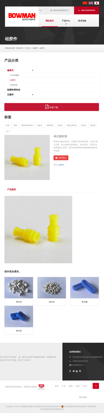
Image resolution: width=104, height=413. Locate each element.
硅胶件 (42, 48)
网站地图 (83, 397)
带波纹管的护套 (27, 125)
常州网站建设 (45, 409)
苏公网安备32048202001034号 (74, 406)
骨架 (15, 125)
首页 (57, 386)
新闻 (71, 386)
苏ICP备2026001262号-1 (52, 406)
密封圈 (84, 302)
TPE (7, 131)
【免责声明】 (92, 406)
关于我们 (50, 33)
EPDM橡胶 (14, 75)
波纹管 (39, 125)
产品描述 (11, 189)
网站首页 (50, 21)
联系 (78, 386)
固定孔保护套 (72, 125)
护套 (7, 125)
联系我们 (82, 33)
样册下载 (51, 107)
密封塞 (93, 125)
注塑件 (10, 94)
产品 (64, 386)
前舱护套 (50, 125)
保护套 (60, 125)
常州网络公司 (59, 409)
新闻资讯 (66, 33)
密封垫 (19, 331)
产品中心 (66, 21)
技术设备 (82, 21)
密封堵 (83, 125)
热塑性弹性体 (13, 90)
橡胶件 (35, 48)
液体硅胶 (13, 85)
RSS (85, 386)
